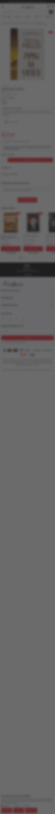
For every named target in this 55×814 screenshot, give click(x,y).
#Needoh (27, 17)
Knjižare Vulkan (6, 22)
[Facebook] (3, 319)
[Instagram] (10, 319)
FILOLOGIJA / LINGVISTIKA (10, 24)
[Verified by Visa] (32, 355)
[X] (17, 319)
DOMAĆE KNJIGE (24, 22)
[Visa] (21, 350)
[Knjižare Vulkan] (27, 6)
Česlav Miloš (10, 98)
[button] (52, 6)
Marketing (26, 806)
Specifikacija (27, 167)
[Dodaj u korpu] (30, 160)
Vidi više (6, 115)
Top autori (17, 17)
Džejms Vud (50, 240)
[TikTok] (23, 319)
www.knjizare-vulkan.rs (15, 370)
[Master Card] (10, 350)
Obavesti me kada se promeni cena (17, 141)
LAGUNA (4, 103)
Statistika (16, 806)
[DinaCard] (27, 350)
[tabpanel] (10, 233)
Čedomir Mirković (29, 240)
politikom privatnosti (19, 342)
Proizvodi (15, 22)
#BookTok (37, 17)
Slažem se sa (15, 342)
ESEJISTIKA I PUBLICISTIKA (27, 24)
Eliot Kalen (4, 240)
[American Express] (4, 350)
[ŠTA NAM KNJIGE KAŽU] (33, 222)
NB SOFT (35, 370)
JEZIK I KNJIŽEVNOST (37, 22)
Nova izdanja (6, 17)
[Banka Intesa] (41, 350)
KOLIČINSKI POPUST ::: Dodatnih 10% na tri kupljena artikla (27, 2)
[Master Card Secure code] (23, 355)
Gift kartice (48, 17)
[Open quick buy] (11, 253)
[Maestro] (15, 350)
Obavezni (7, 806)
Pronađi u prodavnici (27, 174)
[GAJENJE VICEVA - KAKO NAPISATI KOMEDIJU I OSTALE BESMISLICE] (10, 222)
